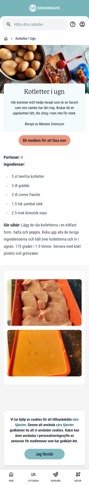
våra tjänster (65, 425)
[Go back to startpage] (6, 38)
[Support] (73, 24)
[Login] (82, 24)
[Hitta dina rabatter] (39, 24)
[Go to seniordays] (44, 8)
